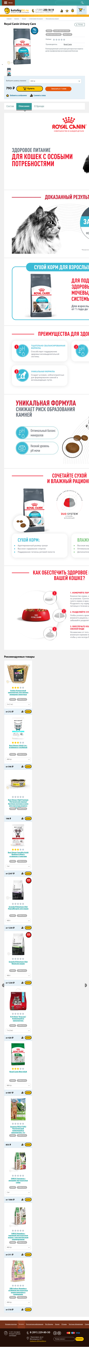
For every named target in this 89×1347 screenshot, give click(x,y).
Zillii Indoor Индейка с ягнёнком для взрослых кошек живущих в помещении (17, 1291)
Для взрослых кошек (52, 18)
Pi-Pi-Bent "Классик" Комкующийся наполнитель (17, 1019)
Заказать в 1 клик (58, 89)
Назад (80, 24)
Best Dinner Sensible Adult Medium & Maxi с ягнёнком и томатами (17, 855)
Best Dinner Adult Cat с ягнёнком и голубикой (17, 747)
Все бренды (49, 1324)
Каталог (16, 18)
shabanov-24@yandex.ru (38, 1341)
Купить (31, 89)
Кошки (24, 18)
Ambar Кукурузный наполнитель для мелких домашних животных (17, 693)
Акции (57, 1324)
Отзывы (64, 1324)
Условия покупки (11, 1324)
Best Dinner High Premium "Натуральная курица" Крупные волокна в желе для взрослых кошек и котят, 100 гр (17, 802)
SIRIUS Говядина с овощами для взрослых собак (17, 1181)
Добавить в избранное (18, 95)
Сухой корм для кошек (36, 18)
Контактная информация (34, 1324)
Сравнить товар (40, 95)
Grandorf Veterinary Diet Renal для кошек (17, 963)
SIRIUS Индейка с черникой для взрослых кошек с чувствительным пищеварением (17, 1236)
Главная (9, 18)
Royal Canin (67, 34)
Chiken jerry (21, 699)
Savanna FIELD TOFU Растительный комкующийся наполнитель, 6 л (17, 1129)
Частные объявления (76, 1324)
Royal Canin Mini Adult (17, 1072)
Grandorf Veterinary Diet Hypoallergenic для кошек (17, 909)
